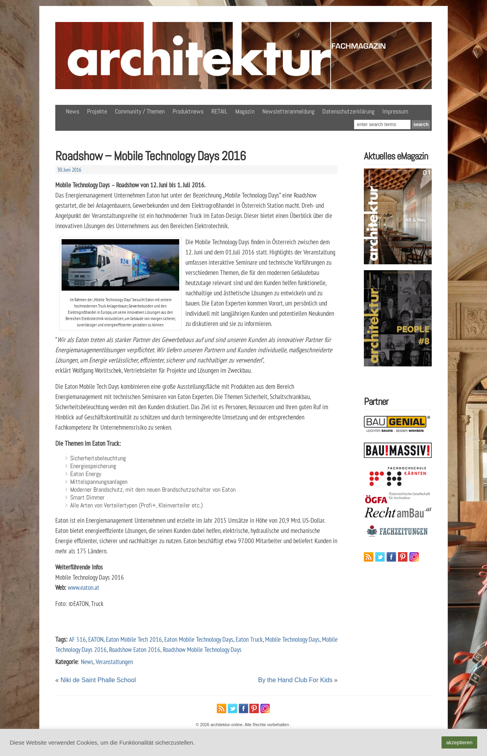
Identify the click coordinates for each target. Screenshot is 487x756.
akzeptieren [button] (459, 742)
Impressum (395, 111)
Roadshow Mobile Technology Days (202, 649)
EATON (96, 639)
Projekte (97, 111)
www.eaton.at (83, 587)
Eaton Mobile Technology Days (198, 639)
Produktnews (188, 111)
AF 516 (77, 639)
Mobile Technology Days (292, 639)
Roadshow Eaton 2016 (134, 649)
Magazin (244, 111)
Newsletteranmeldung (288, 111)
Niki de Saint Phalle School (98, 680)
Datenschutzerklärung (348, 111)
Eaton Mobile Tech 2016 (134, 639)
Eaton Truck (249, 639)
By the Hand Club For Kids (295, 680)
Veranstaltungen (114, 661)
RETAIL (219, 111)
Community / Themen (140, 111)
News (72, 111)
